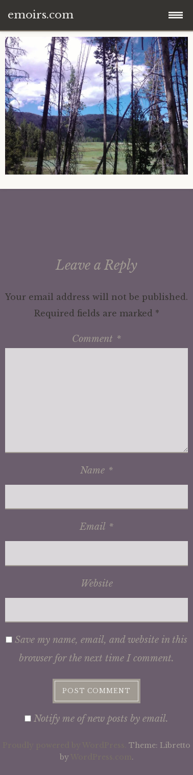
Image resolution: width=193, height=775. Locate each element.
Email (96, 526)
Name (96, 470)
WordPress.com (101, 757)
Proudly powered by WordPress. (65, 745)
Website (97, 583)
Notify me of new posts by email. (101, 718)
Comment (96, 339)
